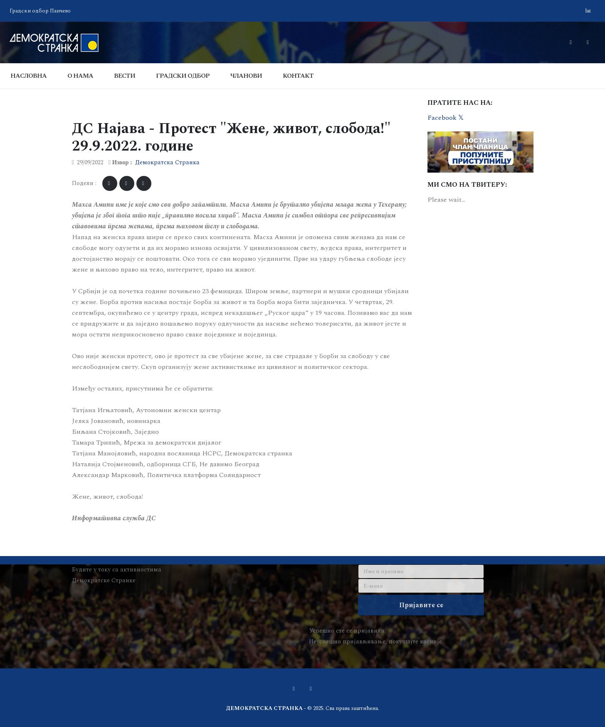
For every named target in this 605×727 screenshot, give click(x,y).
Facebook (442, 118)
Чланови (246, 76)
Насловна (28, 76)
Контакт (298, 76)
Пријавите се (421, 605)
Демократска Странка (167, 162)
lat (588, 11)
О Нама (80, 76)
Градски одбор (183, 76)
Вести (124, 76)
